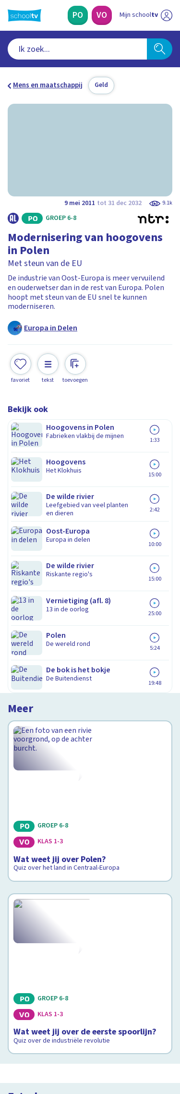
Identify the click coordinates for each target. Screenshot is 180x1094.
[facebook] (12, 1028)
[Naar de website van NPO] (166, 15)
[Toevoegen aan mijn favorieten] (20, 367)
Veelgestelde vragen (46, 838)
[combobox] (77, 49)
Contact (23, 825)
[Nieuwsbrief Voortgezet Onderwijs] (90, 961)
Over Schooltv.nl (40, 851)
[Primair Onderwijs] (78, 15)
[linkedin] (54, 1028)
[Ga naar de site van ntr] (136, 1049)
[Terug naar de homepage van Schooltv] (24, 15)
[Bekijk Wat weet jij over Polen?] (90, 485)
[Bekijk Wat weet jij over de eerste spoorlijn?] (90, 618)
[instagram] (33, 1028)
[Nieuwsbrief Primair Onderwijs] (90, 934)
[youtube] (75, 1028)
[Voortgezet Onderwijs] (102, 15)
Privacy (22, 863)
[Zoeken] (159, 49)
